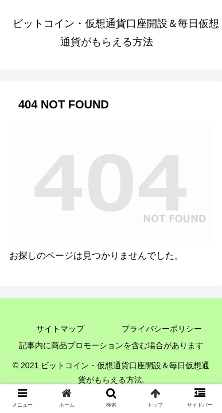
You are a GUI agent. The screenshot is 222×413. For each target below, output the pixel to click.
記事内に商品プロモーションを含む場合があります (111, 345)
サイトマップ (60, 328)
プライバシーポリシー (162, 328)
